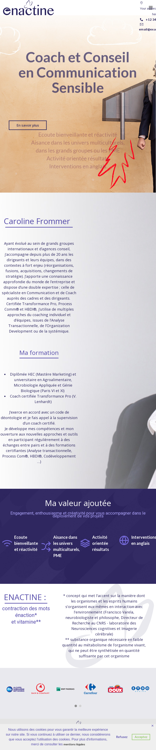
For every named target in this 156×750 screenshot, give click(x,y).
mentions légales (74, 744)
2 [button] (80, 706)
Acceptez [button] (141, 737)
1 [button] (76, 706)
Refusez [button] (122, 737)
